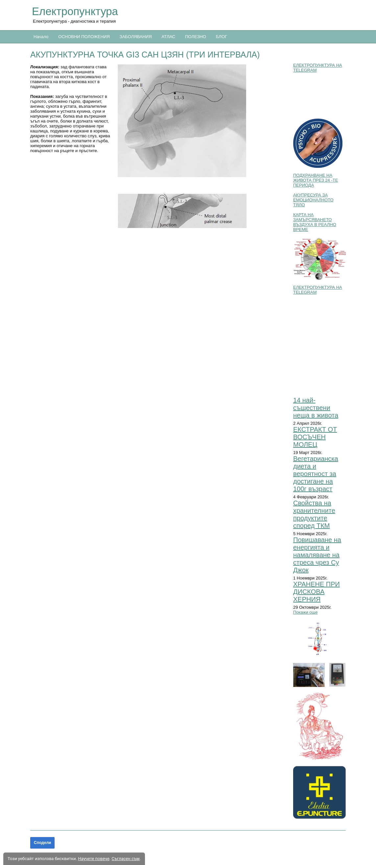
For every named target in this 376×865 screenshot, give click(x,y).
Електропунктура (75, 11)
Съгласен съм (125, 858)
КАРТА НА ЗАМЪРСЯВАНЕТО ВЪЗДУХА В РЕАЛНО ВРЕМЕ (314, 222)
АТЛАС (169, 36)
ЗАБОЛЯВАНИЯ (136, 36)
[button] (202, 146)
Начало (41, 36)
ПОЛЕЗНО (195, 36)
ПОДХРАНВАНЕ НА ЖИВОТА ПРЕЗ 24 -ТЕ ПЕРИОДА (315, 180)
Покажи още (305, 612)
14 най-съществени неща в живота (315, 408)
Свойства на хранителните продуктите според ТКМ (314, 514)
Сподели (42, 842)
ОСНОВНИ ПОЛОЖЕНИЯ (83, 36)
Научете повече (93, 858)
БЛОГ (221, 36)
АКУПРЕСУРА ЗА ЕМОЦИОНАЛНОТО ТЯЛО (313, 200)
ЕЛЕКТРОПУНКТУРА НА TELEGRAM (317, 68)
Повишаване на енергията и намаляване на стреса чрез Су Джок (317, 555)
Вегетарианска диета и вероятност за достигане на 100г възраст (315, 473)
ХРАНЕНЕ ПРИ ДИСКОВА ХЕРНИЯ (316, 591)
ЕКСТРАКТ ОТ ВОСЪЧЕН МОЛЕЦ (315, 437)
